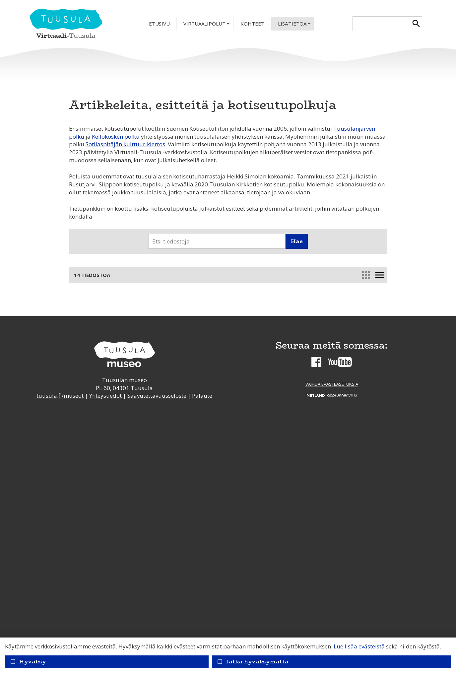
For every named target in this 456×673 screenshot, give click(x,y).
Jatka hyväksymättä (253, 661)
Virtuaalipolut (207, 25)
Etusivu (159, 23)
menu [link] (379, 275)
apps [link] (366, 275)
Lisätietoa (295, 25)
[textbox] (381, 24)
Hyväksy (28, 661)
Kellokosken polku (116, 136)
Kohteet (252, 23)
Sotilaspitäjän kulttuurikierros (125, 144)
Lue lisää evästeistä (359, 646)
